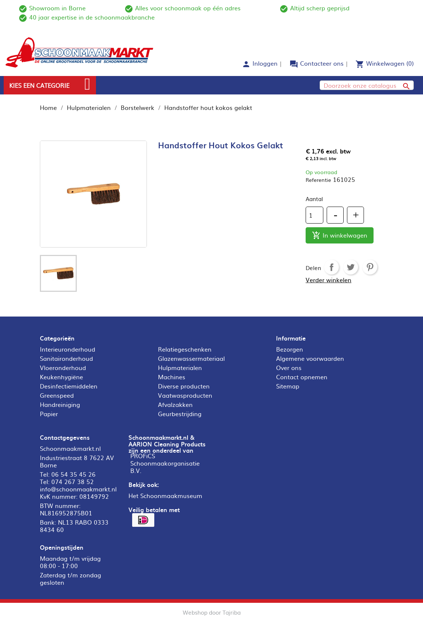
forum (293, 64)
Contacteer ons (322, 63)
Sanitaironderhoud (66, 358)
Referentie (318, 179)
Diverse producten (184, 385)
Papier (49, 413)
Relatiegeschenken (184, 349)
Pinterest (369, 267)
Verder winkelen (328, 279)
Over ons (289, 367)
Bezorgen (289, 349)
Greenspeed (57, 395)
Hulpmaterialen (180, 367)
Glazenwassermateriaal (191, 358)
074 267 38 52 (72, 481)
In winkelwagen (339, 236)
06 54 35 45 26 (73, 474)
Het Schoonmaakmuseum (165, 495)
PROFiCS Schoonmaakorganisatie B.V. (165, 463)
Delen (331, 267)
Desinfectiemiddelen (68, 385)
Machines (171, 376)
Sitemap (287, 385)
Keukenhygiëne (61, 376)
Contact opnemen (301, 376)
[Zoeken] (367, 85)
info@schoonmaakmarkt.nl (78, 488)
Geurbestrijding (180, 413)
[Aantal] (314, 215)
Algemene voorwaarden (310, 358)
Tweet (350, 267)
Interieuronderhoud (67, 349)
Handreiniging (60, 404)
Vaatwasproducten (185, 395)
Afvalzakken (175, 404)
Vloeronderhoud (63, 367)
